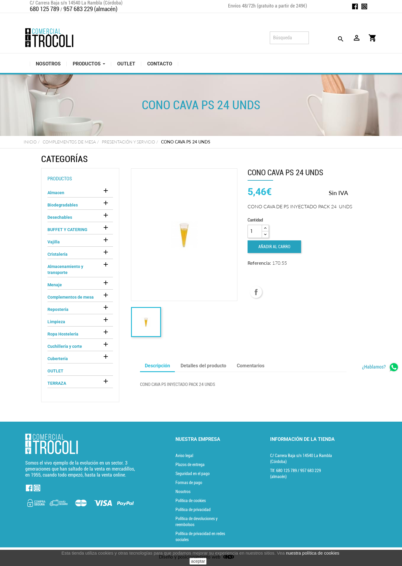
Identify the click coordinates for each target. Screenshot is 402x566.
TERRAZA (56, 383)
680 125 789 (44, 9)
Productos (59, 179)
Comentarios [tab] (250, 366)
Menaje (54, 284)
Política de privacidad (193, 509)
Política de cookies (190, 500)
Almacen (55, 192)
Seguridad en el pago (192, 473)
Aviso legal (184, 455)
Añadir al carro (274, 246)
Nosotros (182, 491)
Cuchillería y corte (64, 346)
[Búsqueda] (289, 38)
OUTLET (55, 371)
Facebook (355, 6)
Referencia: (259, 263)
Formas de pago (188, 482)
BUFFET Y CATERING (67, 229)
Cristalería (57, 254)
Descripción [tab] (157, 366)
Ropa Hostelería (62, 334)
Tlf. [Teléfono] (284, 470)
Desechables (59, 217)
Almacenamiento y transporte (65, 269)
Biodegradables (62, 205)
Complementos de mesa (70, 297)
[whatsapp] (380, 367)
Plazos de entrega (190, 464)
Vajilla (53, 241)
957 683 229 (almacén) (90, 9)
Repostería (58, 309)
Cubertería (57, 358)
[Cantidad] (255, 231)
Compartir (256, 292)
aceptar (198, 561)
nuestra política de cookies (313, 552)
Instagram (364, 6)
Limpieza (56, 321)
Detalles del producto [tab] (203, 366)
